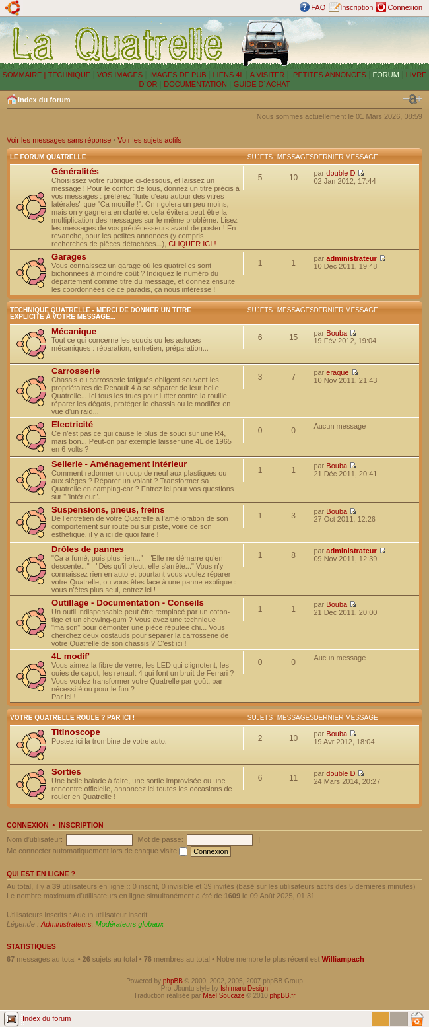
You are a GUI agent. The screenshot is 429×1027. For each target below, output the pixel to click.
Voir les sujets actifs (149, 140)
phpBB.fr (283, 995)
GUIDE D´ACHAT (262, 84)
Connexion (404, 7)
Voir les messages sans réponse (59, 140)
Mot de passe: (160, 839)
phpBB (173, 981)
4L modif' (70, 656)
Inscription (356, 7)
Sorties (66, 772)
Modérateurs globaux (130, 924)
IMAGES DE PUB (178, 75)
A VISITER (267, 75)
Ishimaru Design (244, 988)
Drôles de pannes (87, 549)
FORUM (386, 75)
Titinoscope (75, 732)
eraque (337, 372)
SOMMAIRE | (25, 75)
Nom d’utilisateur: (35, 839)
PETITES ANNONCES (328, 75)
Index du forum (44, 100)
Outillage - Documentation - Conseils (127, 603)
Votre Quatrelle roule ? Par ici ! (72, 717)
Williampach (343, 959)
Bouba (336, 333)
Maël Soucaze (223, 995)
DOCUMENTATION (195, 84)
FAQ (318, 7)
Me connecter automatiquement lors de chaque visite (97, 851)
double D (340, 173)
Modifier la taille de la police (412, 99)
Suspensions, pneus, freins (107, 509)
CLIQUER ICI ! (192, 244)
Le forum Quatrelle (48, 156)
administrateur (351, 258)
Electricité (72, 424)
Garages (68, 257)
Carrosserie (75, 371)
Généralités (75, 171)
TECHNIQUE (69, 75)
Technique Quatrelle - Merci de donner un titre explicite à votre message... (100, 313)
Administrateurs (66, 924)
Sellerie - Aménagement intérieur (119, 464)
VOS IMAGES (120, 75)
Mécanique (73, 331)
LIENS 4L (229, 75)
